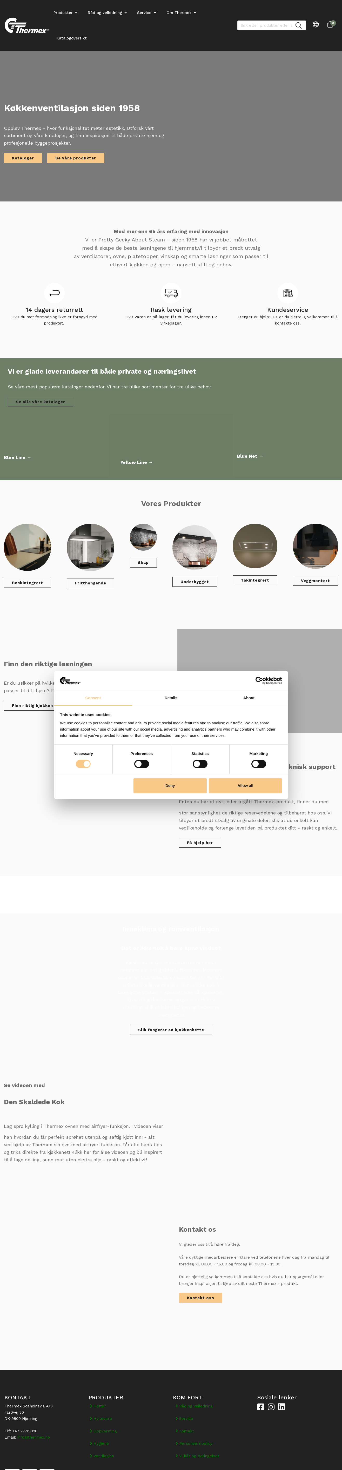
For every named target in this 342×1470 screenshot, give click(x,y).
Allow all (245, 785)
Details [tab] (171, 698)
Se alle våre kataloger (40, 402)
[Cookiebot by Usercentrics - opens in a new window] (259, 681)
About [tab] (248, 698)
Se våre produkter (75, 158)
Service (144, 12)
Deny (170, 785)
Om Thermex (178, 12)
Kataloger (23, 158)
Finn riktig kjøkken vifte (38, 705)
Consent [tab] (93, 698)
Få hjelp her (200, 842)
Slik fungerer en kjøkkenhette (171, 1030)
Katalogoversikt (71, 38)
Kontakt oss (200, 1298)
